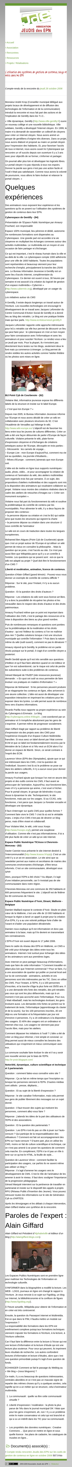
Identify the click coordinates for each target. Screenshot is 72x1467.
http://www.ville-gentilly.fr (46, 121)
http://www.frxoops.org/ (18, 830)
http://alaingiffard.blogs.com (25, 1237)
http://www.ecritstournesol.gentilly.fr (44, 320)
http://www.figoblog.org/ (18, 1301)
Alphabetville (41, 1233)
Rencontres (12, 52)
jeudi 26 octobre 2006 (51, 88)
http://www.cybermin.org (18, 288)
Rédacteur (55, 1464)
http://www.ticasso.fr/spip (38, 854)
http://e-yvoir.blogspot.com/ (19, 1059)
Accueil (9, 42)
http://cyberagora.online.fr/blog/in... (24, 716)
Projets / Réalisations (16, 63)
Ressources (12, 58)
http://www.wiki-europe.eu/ (18, 428)
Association (11, 47)
